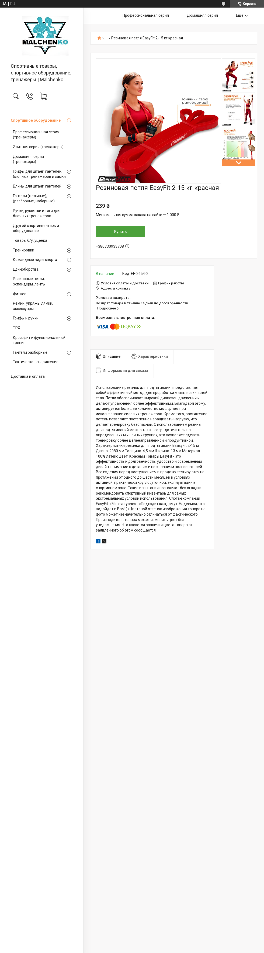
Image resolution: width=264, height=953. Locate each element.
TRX (16, 328)
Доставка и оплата (28, 376)
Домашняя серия (202, 15)
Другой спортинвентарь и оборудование (36, 228)
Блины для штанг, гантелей (37, 186)
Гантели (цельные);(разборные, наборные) (34, 198)
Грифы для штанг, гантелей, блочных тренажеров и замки (39, 174)
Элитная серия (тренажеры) (38, 147)
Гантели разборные (30, 352)
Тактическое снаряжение (35, 362)
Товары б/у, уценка (30, 240)
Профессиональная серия (146, 15)
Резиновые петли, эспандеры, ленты (29, 281)
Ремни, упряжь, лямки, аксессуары (33, 306)
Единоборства (26, 269)
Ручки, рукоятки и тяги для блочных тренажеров (36, 213)
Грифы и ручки (26, 318)
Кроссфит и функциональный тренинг (39, 340)
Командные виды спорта (35, 259)
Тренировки (23, 250)
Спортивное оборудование (36, 120)
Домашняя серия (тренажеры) (28, 159)
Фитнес (19, 294)
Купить (120, 231)
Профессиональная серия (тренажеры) (36, 134)
